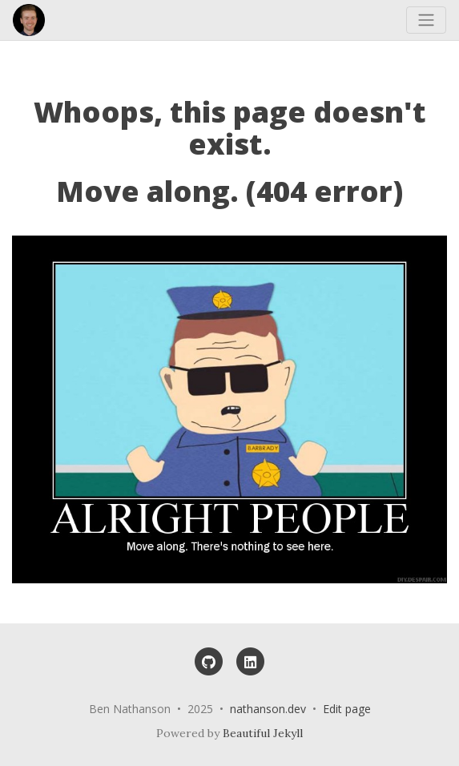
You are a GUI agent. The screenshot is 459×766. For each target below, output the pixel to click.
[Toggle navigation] (426, 20)
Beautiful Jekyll (263, 733)
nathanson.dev (268, 708)
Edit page (347, 708)
